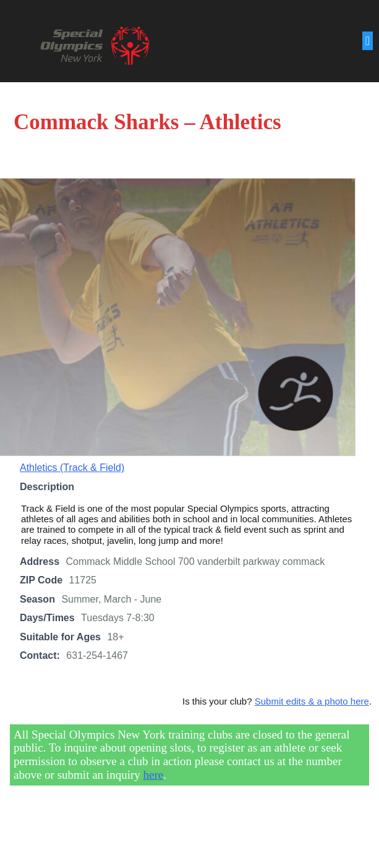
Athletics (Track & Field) (72, 469)
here (153, 775)
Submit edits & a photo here (312, 702)
